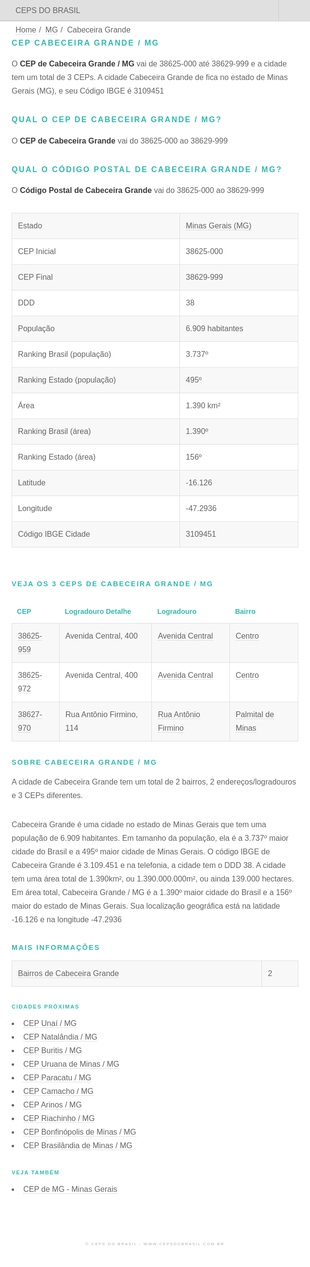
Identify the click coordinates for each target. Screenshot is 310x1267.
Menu (294, 10)
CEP (50, 1023)
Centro (247, 636)
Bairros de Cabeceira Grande (68, 973)
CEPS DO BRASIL (48, 10)
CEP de (70, 1189)
